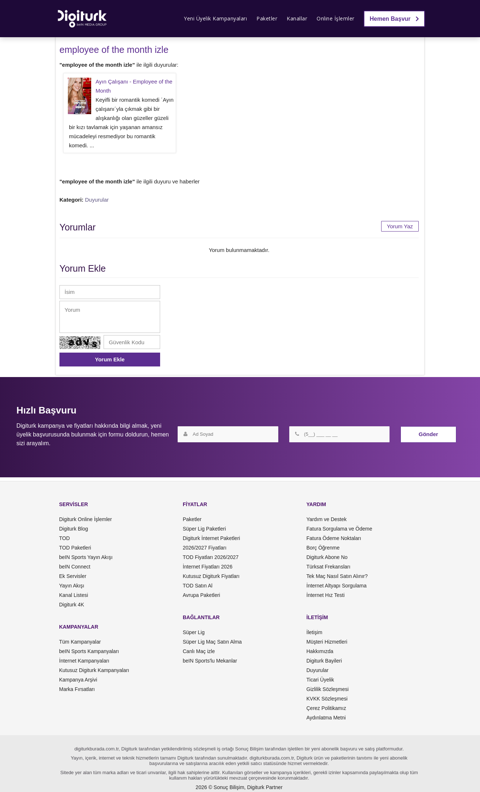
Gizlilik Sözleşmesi (327, 689)
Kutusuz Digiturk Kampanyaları (94, 670)
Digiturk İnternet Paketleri (211, 538)
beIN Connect (74, 567)
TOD (64, 538)
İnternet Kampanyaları (84, 661)
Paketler (266, 18)
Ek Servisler (72, 576)
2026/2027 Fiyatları (205, 548)
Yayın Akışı (71, 586)
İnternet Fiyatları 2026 (207, 567)
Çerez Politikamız (326, 708)
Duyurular (97, 200)
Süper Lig (194, 632)
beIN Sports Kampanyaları (89, 651)
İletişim (314, 632)
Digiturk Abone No (327, 557)
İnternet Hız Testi (325, 595)
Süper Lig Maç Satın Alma (212, 642)
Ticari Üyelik (320, 680)
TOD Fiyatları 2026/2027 (211, 557)
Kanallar (297, 18)
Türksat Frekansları (328, 567)
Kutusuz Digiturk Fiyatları (211, 576)
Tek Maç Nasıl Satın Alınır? (337, 576)
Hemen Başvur (394, 19)
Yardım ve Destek (326, 519)
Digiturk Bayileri (324, 661)
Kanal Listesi (73, 595)
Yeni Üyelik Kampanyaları (215, 18)
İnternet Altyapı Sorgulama (336, 586)
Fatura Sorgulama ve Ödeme (339, 529)
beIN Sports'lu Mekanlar (210, 661)
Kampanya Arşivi (78, 680)
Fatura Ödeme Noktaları (333, 538)
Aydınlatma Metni (326, 718)
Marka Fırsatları (77, 689)
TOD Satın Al (197, 586)
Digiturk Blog (73, 529)
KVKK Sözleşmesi (327, 699)
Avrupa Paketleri (201, 595)
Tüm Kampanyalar (80, 642)
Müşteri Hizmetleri (326, 642)
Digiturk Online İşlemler (85, 519)
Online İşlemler (336, 18)
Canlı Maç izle (199, 651)
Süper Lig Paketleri (204, 529)
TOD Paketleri (75, 548)
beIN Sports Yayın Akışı (86, 557)
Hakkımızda (319, 651)
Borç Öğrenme (323, 548)
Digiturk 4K (71, 604)
